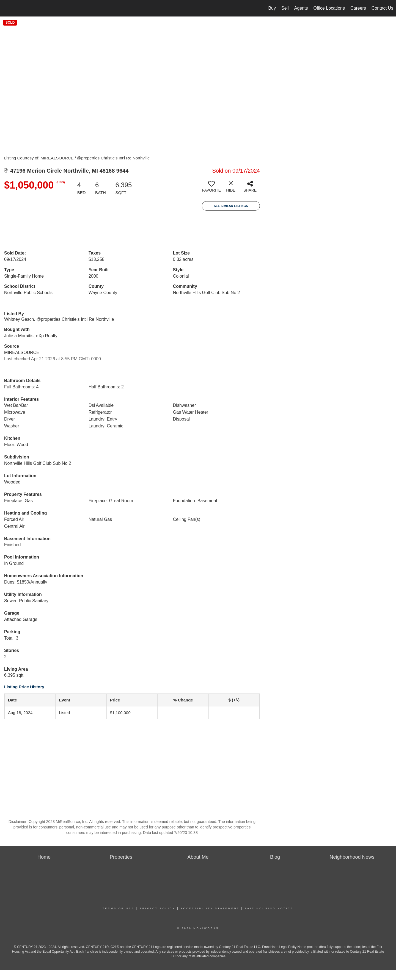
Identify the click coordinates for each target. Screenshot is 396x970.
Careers (358, 8)
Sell (285, 8)
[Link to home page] (7, 8)
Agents (301, 8)
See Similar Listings (231, 206)
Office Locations (329, 8)
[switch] (211, 188)
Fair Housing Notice (269, 908)
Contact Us (382, 8)
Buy (272, 8)
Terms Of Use (118, 908)
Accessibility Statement (210, 908)
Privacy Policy (157, 908)
